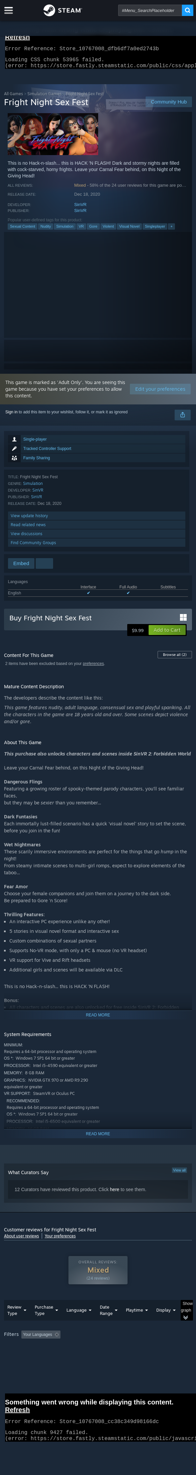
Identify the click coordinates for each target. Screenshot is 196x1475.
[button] (167, 634)
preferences (93, 667)
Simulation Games (44, 97)
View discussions (26, 537)
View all (179, 1174)
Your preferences (60, 1239)
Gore (93, 230)
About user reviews (21, 1239)
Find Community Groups (33, 546)
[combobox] (150, 10)
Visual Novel (129, 230)
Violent (108, 230)
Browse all (175, 658)
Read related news (28, 528)
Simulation (64, 230)
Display (163, 1314)
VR (81, 230)
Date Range (106, 1314)
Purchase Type (44, 1314)
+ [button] (171, 230)
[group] (98, 1339)
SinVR (80, 208)
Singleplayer (155, 230)
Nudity (45, 230)
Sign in (11, 416)
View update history (29, 519)
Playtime (134, 1314)
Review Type (14, 1314)
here (114, 1193)
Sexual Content (22, 230)
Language (76, 1314)
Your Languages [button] (37, 1338)
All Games (13, 97)
